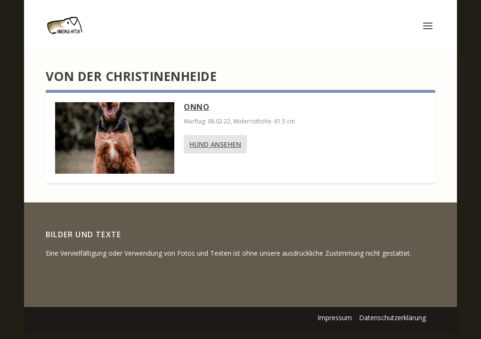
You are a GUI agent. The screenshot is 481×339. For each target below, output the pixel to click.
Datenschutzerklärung (392, 317)
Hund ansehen (215, 144)
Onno (196, 107)
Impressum (335, 317)
